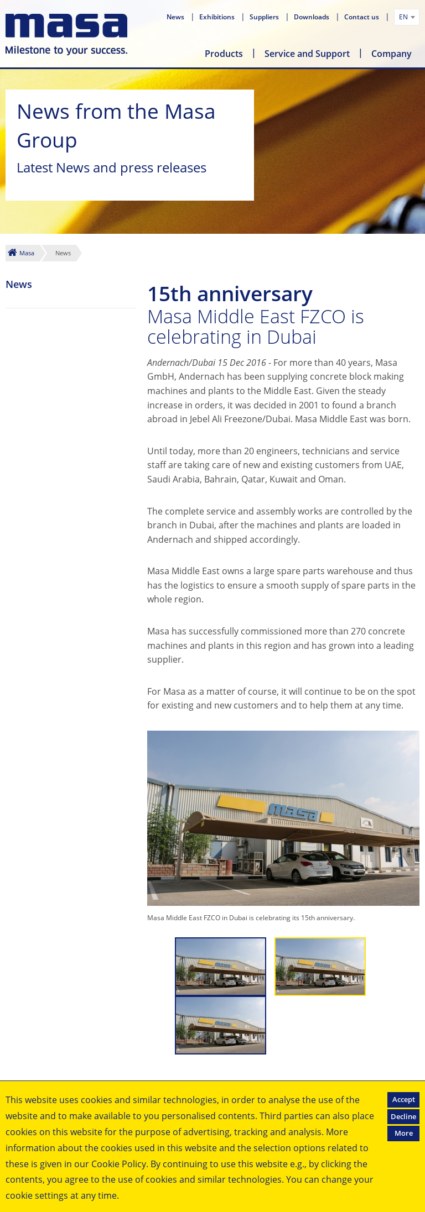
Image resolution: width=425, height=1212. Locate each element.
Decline (403, 1116)
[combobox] (407, 17)
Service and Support (307, 54)
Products (224, 54)
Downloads (312, 17)
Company (391, 54)
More (404, 1133)
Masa (26, 253)
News (176, 17)
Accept (403, 1099)
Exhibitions (217, 17)
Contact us (362, 17)
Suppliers (265, 17)
